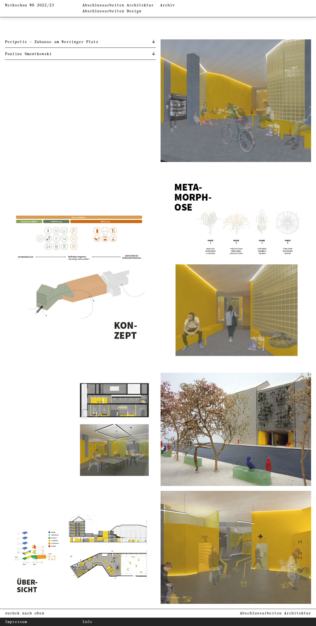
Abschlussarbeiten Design (111, 11)
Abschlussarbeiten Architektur (118, 5)
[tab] (80, 42)
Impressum (16, 622)
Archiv (167, 5)
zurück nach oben (24, 613)
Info (87, 622)
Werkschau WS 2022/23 (29, 5)
